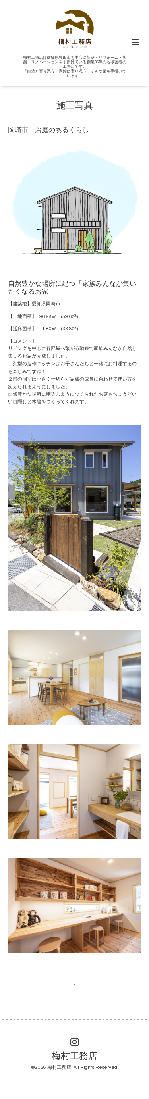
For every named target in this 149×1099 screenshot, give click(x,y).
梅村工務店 (74, 1056)
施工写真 (74, 105)
